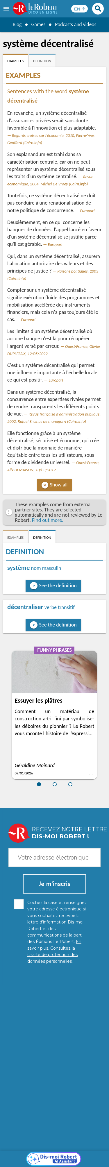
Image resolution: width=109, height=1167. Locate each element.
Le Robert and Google (54, 1161)
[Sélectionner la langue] (79, 8)
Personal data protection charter (48, 1149)
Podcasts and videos (76, 24)
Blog (16, 24)
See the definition (58, 585)
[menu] (6, 8)
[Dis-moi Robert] (54, 1026)
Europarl (87, 210)
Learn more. (88, 1140)
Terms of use (88, 1155)
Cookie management (53, 1155)
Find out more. (47, 520)
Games (38, 24)
